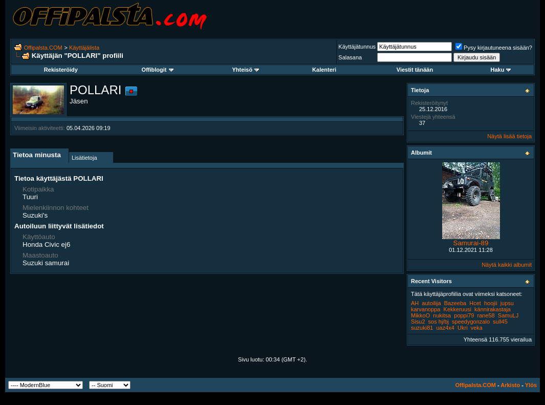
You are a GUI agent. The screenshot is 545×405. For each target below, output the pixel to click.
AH (415, 303)
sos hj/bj (438, 321)
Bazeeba (455, 303)
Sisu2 (418, 321)
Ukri (462, 328)
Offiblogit (157, 70)
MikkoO (420, 315)
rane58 (485, 315)
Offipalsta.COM (43, 48)
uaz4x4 (445, 328)
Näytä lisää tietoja (509, 136)
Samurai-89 (471, 243)
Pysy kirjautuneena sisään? (493, 48)
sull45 (500, 321)
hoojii (490, 303)
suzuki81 (422, 328)
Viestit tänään (415, 70)
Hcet (475, 303)
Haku (500, 70)
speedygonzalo (471, 321)
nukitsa (442, 315)
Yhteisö (245, 70)
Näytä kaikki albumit (507, 265)
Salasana (350, 57)
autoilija (431, 303)
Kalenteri (324, 70)
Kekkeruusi (457, 309)
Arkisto (510, 385)
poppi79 (464, 315)
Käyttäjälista (84, 48)
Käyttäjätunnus (357, 47)
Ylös (531, 385)
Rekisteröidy (61, 70)
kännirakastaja (492, 309)
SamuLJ (508, 315)
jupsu (507, 303)
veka (477, 328)
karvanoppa (426, 309)
